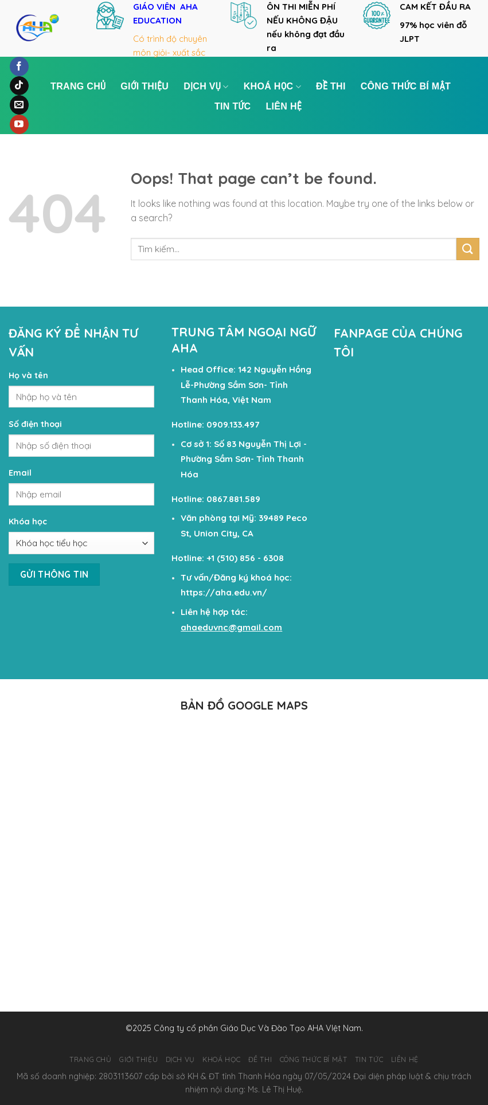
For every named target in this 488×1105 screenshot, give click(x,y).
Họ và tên (28, 375)
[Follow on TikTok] (19, 86)
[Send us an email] (19, 105)
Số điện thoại (35, 424)
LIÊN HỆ (284, 106)
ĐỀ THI (331, 86)
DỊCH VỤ (206, 86)
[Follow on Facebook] (19, 66)
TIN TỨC (232, 106)
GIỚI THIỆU (144, 86)
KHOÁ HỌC (272, 86)
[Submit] (467, 249)
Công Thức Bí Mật (406, 86)
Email (20, 473)
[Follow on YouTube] (19, 124)
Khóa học (28, 521)
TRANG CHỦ (78, 86)
